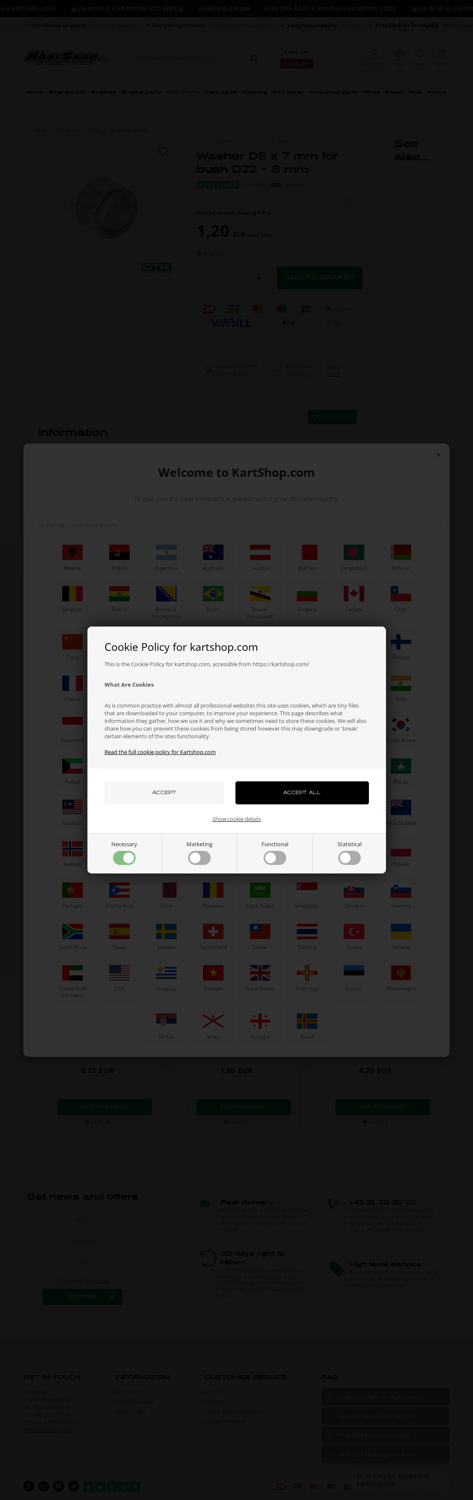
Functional (274, 852)
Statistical (349, 852)
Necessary (124, 852)
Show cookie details (236, 819)
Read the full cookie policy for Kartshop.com (160, 752)
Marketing (199, 852)
